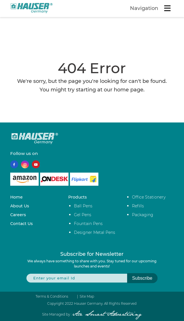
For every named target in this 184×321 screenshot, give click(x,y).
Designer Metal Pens (94, 232)
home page (128, 90)
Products (77, 197)
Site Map (87, 296)
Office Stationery (149, 197)
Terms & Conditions (52, 296)
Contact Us (21, 223)
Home (16, 197)
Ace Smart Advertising (107, 315)
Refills (138, 205)
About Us (19, 205)
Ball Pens (83, 205)
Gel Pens (82, 214)
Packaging (142, 214)
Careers (18, 214)
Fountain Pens (88, 223)
